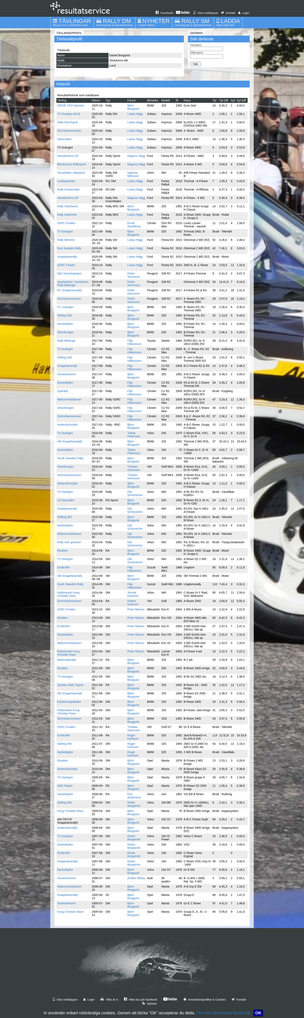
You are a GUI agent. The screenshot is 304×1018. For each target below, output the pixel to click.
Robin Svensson (133, 275)
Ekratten (62, 550)
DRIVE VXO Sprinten (70, 105)
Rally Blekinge (66, 340)
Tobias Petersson (133, 434)
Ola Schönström (135, 493)
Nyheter (149, 1003)
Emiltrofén (63, 567)
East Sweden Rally (69, 248)
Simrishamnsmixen (69, 130)
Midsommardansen (69, 399)
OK (258, 1013)
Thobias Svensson (133, 468)
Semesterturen (66, 374)
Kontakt (228, 13)
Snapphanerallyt (67, 861)
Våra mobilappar (205, 13)
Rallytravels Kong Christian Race (68, 594)
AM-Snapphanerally (69, 441)
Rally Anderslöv (67, 214)
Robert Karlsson (132, 602)
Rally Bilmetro (66, 239)
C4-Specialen (65, 500)
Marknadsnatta (66, 659)
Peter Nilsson (135, 609)
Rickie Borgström (134, 804)
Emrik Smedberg (134, 224)
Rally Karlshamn (67, 206)
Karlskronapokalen (69, 701)
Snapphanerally (67, 256)
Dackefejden (65, 323)
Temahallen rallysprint (71, 172)
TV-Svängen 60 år (68, 114)
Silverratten (64, 139)
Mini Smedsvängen (69, 273)
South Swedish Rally (70, 458)
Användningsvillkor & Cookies (205, 999)
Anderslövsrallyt (67, 424)
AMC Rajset (65, 785)
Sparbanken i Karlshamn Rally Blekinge (72, 283)
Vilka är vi (109, 999)
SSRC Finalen (66, 223)
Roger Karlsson (132, 737)
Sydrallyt (62, 391)
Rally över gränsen (69, 542)
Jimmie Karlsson (132, 594)
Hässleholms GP (67, 156)
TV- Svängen (65, 307)
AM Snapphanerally (69, 575)
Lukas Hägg (135, 114)
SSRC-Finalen (66, 609)
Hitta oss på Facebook (140, 999)
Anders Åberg (136, 878)
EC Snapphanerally (69, 290)
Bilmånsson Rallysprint (71, 164)
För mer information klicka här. (223, 1013)
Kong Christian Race (70, 811)
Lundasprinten (66, 181)
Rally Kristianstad (68, 189)
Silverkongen (65, 332)
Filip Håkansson (134, 342)
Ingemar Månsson (133, 174)
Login (243, 13)
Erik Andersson (134, 795)
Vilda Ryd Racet (67, 122)
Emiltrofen (63, 626)
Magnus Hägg (136, 156)
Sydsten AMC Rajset (70, 685)
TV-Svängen (65, 231)
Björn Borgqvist (133, 107)
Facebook (164, 13)
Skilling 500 (64, 315)
